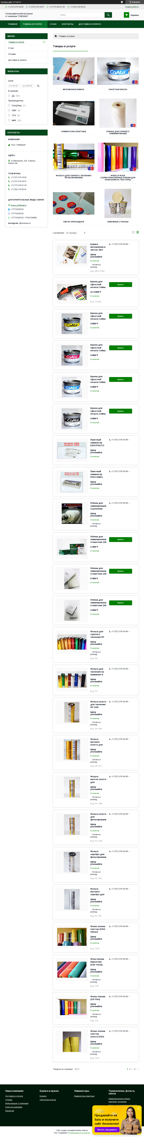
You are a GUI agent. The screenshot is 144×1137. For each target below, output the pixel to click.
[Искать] (108, 15)
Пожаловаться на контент (79, 1133)
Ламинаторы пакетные (73, 132)
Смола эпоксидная (73, 222)
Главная (12, 24)
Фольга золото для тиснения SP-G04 (98, 704)
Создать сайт (6, 2)
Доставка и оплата (90, 24)
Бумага (43, 1096)
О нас (53, 24)
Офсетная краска (118, 89)
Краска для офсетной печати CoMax (98, 284)
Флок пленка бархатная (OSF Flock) (97, 962)
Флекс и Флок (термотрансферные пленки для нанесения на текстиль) (117, 178)
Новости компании (13, 1107)
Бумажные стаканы (117, 222)
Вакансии (9, 1111)
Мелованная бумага (73, 89)
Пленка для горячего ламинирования (117, 133)
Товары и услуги (32, 24)
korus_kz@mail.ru (18, 205)
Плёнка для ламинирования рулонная (98, 506)
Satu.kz (85, 1130)
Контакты (67, 24)
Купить (121, 285)
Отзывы (12, 54)
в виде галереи (133, 233)
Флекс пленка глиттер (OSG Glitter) (97, 929)
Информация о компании (16, 1103)
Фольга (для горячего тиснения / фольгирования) (74, 177)
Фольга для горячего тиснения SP (97, 634)
